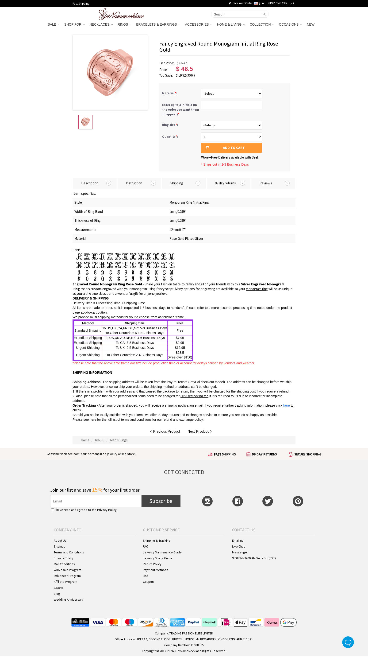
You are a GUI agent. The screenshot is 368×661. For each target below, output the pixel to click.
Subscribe (160, 501)
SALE (53, 24)
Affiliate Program (65, 581)
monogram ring (257, 289)
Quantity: (170, 137)
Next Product (200, 431)
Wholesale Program (67, 570)
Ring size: (170, 125)
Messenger (240, 552)
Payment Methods (155, 570)
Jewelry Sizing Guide (157, 558)
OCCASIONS (290, 24)
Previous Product (165, 431)
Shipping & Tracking (156, 540)
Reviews (58, 587)
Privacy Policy (107, 510)
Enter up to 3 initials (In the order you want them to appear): (180, 109)
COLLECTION (262, 24)
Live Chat (238, 546)
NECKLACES (101, 24)
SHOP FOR (74, 24)
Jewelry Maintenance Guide (162, 552)
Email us (237, 540)
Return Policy (152, 564)
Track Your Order (240, 3)
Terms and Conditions (69, 552)
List (145, 576)
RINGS (124, 24)
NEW (311, 24)
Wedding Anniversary (69, 599)
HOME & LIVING (231, 24)
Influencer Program (67, 576)
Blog (57, 593)
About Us (60, 540)
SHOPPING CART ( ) (281, 3)
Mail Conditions (64, 564)
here (93, 419)
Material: (170, 93)
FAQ (146, 546)
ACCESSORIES (198, 24)
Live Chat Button (348, 642)
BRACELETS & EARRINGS (158, 24)
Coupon (148, 581)
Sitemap (59, 546)
